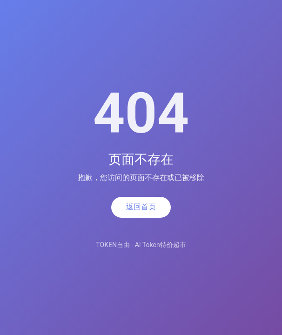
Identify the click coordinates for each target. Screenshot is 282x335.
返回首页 (141, 206)
